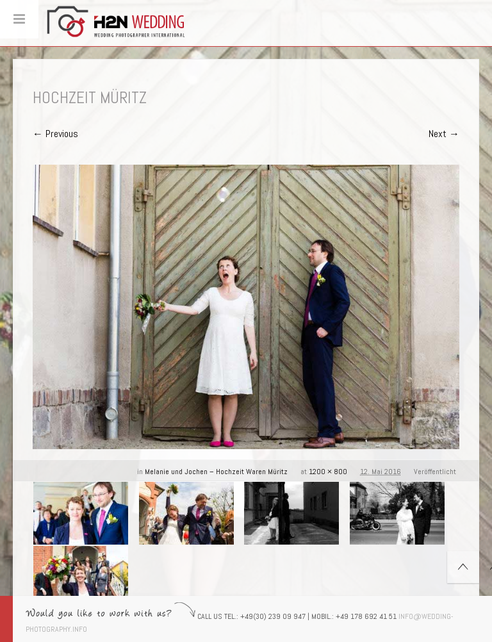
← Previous (55, 133)
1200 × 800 (328, 471)
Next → (444, 133)
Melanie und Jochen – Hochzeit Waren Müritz (216, 471)
